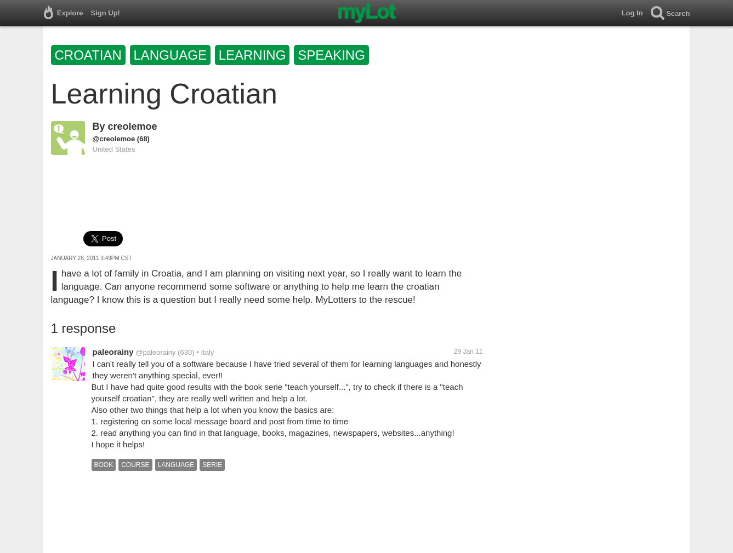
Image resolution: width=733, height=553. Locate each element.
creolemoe (132, 126)
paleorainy (113, 351)
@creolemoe (114, 139)
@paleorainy (155, 352)
